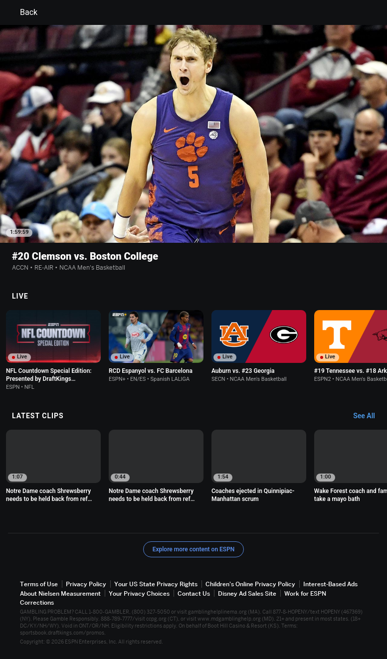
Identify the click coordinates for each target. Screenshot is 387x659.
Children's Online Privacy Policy (250, 584)
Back (22, 12)
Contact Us (194, 593)
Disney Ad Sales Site (247, 593)
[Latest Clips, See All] (369, 417)
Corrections (37, 602)
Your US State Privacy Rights (155, 584)
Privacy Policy (86, 584)
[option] (53, 350)
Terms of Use (39, 584)
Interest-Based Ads (330, 584)
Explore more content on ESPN (194, 549)
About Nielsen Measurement (60, 593)
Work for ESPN (305, 593)
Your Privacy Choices (139, 593)
